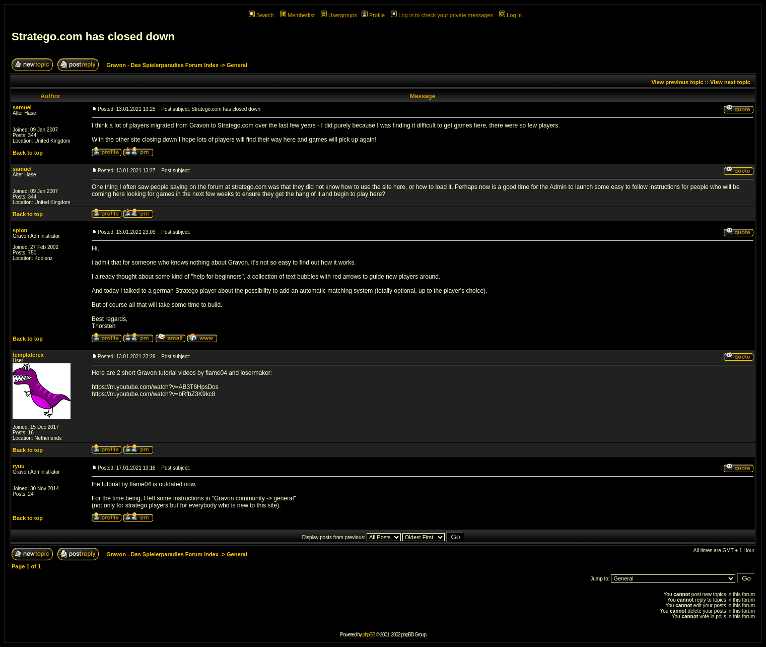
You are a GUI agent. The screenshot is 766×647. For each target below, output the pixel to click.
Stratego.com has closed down (93, 36)
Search (261, 15)
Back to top (28, 153)
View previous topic (677, 82)
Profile (373, 15)
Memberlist (297, 15)
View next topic (730, 82)
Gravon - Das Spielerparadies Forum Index (162, 65)
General (237, 65)
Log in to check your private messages (442, 15)
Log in (510, 15)
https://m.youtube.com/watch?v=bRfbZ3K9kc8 (153, 394)
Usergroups (339, 15)
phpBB (369, 634)
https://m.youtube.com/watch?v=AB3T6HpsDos (155, 387)
